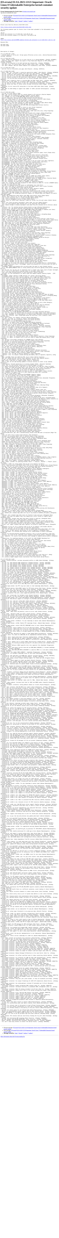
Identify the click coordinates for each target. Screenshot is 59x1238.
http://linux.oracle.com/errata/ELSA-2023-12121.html (16, 27)
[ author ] (30, 21)
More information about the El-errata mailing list (13, 1236)
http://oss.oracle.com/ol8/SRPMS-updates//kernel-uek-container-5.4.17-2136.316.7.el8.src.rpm (28, 43)
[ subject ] (25, 21)
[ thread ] (20, 21)
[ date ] (16, 21)
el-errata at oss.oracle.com (28, 11)
